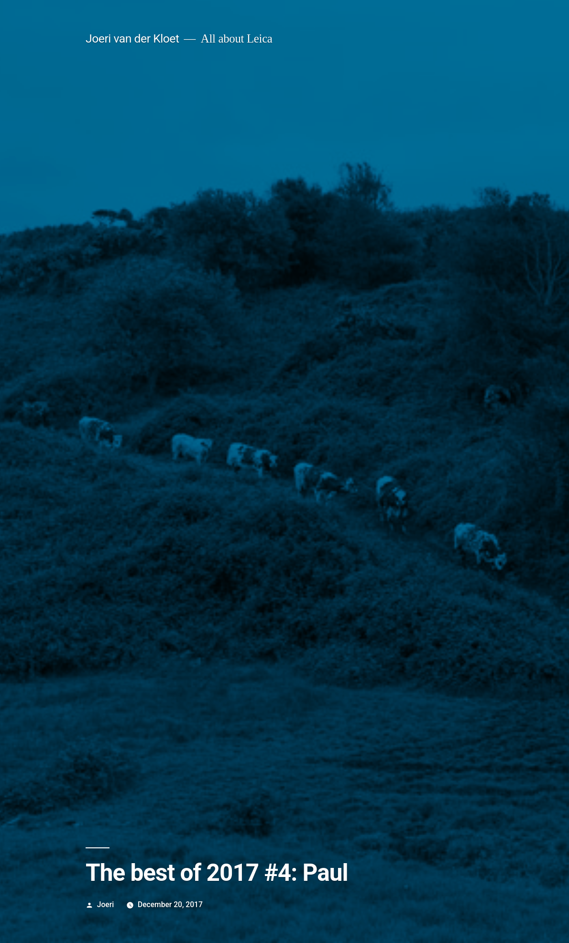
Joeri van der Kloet (132, 38)
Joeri (105, 904)
